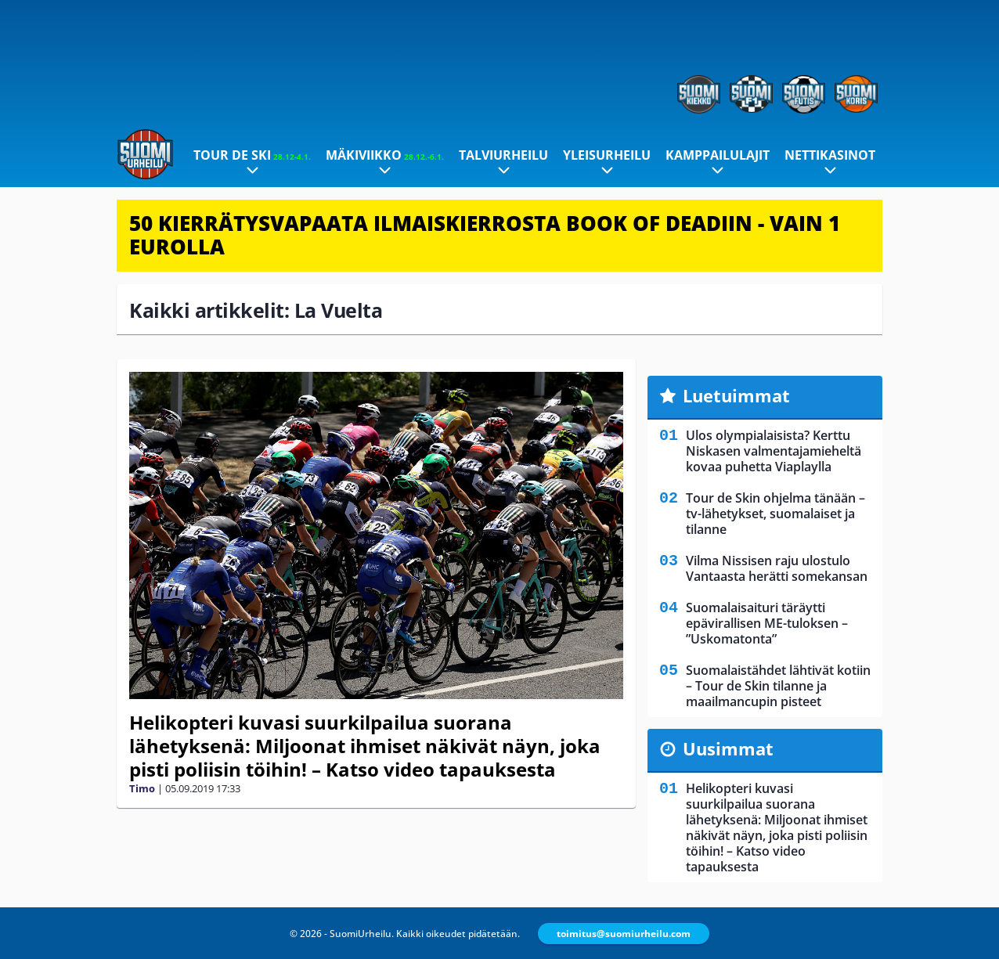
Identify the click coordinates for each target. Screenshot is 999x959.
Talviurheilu (503, 155)
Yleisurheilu (607, 155)
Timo (142, 788)
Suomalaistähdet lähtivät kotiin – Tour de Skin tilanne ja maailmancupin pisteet (778, 686)
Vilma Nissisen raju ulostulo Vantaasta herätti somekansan (776, 568)
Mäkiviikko (385, 155)
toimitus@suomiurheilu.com (624, 933)
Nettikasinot (829, 155)
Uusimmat (728, 748)
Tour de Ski (252, 155)
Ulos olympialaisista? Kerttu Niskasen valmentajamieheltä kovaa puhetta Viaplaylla (773, 451)
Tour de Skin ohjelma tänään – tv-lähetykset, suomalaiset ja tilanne (775, 513)
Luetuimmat (736, 395)
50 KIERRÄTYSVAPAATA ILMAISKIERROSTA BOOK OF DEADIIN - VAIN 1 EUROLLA (484, 235)
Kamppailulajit (717, 155)
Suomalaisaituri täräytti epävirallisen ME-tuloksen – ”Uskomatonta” (767, 623)
